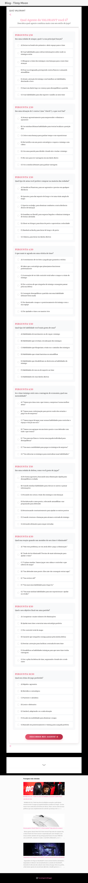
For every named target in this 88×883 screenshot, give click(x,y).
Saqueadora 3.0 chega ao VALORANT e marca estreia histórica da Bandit (43, 857)
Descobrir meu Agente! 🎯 (44, 737)
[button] (10, 15)
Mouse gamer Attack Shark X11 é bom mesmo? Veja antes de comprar (43, 828)
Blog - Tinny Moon (16, 2)
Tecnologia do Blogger (44, 878)
